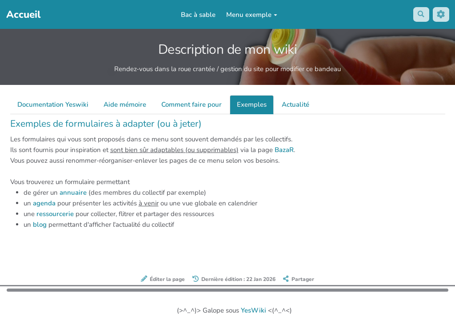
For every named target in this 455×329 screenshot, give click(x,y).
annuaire (73, 192)
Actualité (295, 104)
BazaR (284, 149)
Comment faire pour (191, 104)
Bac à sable (197, 14)
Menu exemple (251, 14)
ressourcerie (55, 213)
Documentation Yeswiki (52, 104)
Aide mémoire (125, 104)
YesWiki (253, 310)
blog (40, 224)
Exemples (252, 104)
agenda (44, 203)
